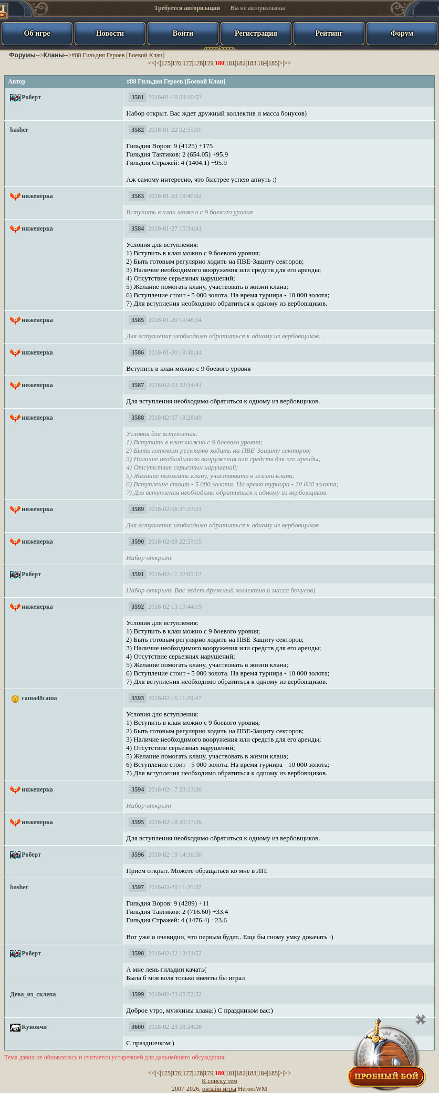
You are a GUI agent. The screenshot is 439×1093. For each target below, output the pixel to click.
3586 (137, 352)
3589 (137, 509)
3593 (137, 698)
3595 (137, 822)
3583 (137, 196)
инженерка (37, 196)
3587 (137, 385)
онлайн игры (219, 1088)
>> (287, 63)
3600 (137, 1026)
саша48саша (39, 698)
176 (176, 63)
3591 (137, 574)
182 (241, 63)
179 (209, 63)
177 (187, 63)
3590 (137, 541)
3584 (137, 228)
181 (230, 63)
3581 (137, 97)
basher (19, 129)
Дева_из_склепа (33, 994)
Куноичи (34, 1026)
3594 (137, 789)
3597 (137, 887)
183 (251, 63)
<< (151, 63)
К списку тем (219, 1081)
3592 (137, 606)
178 (198, 63)
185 (273, 63)
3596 (137, 854)
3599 (137, 994)
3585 (137, 320)
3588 (137, 417)
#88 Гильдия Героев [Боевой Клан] (117, 55)
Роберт (31, 97)
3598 (137, 953)
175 (166, 63)
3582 (137, 129)
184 (262, 63)
